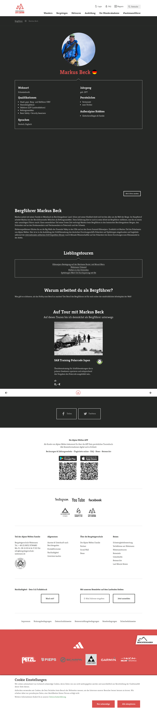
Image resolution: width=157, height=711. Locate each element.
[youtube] (78, 502)
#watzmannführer (132, 13)
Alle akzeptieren (128, 704)
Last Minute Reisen (120, 564)
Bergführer (19, 21)
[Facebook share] (66, 413)
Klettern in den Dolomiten (78, 270)
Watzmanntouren (120, 549)
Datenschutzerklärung (57, 697)
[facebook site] (95, 501)
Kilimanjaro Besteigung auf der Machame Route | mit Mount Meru (78, 264)
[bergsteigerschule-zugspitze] (79, 516)
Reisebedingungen (110, 621)
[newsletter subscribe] (124, 598)
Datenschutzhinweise (63, 621)
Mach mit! (50, 598)
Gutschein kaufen (54, 556)
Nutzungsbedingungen (43, 621)
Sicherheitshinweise (128, 621)
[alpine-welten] (65, 516)
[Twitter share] (89, 413)
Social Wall (84, 549)
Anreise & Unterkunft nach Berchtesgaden (57, 544)
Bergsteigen (62, 13)
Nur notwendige (103, 704)
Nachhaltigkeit (53, 552)
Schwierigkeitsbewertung (123, 542)
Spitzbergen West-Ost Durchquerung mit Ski (78, 272)
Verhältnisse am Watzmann (123, 546)
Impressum (25, 621)
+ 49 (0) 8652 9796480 (27, 545)
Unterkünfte (117, 557)
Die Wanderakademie (109, 13)
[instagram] (61, 502)
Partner (83, 546)
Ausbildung (90, 13)
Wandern (48, 13)
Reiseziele (117, 553)
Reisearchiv (117, 560)
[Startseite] (20, 8)
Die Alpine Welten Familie (90, 542)
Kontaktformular (54, 549)
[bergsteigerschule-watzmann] (92, 516)
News (82, 553)
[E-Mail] (95, 598)
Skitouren (76, 13)
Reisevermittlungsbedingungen (87, 621)
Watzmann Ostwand (79, 267)
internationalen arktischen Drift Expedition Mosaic (45, 235)
